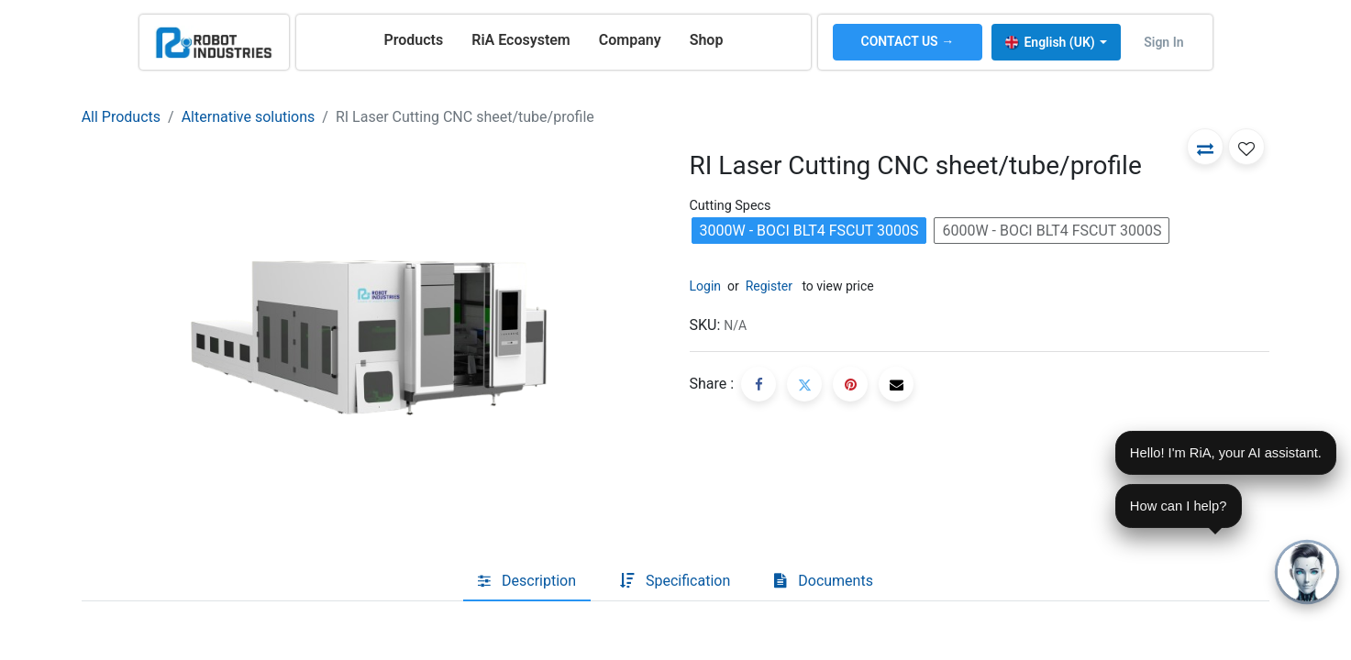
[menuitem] (413, 40)
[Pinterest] (850, 384)
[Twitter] (804, 384)
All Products (121, 117)
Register (769, 286)
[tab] (527, 581)
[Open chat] (1307, 572)
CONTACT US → (908, 41)
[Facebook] (758, 384)
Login (706, 286)
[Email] (896, 384)
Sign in (1163, 42)
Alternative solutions (249, 117)
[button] (1205, 146)
